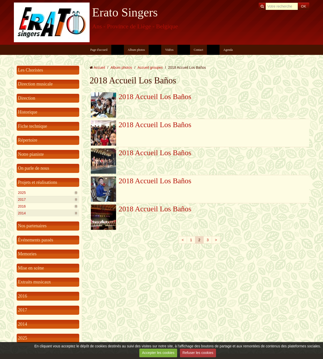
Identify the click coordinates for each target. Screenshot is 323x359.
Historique (27, 112)
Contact (198, 50)
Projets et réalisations (37, 182)
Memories (27, 253)
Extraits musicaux (34, 281)
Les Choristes (30, 70)
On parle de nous (33, 168)
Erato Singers (125, 12)
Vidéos (169, 50)
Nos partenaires (32, 225)
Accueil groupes (150, 67)
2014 (48, 213)
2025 (48, 193)
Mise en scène (31, 268)
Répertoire (27, 140)
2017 (48, 199)
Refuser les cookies (197, 353)
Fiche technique (32, 126)
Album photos (136, 50)
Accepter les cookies (158, 353)
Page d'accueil (98, 50)
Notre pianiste (31, 154)
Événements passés (35, 239)
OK (303, 6)
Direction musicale (35, 83)
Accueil (99, 67)
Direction (26, 98)
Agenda (228, 50)
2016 (48, 206)
